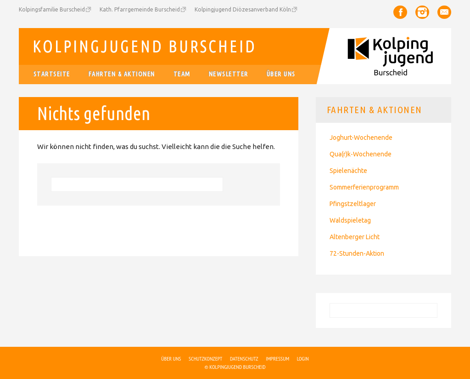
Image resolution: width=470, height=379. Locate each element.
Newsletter (228, 74)
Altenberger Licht (355, 237)
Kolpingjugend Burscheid (145, 46)
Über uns (281, 74)
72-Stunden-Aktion (357, 253)
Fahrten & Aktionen (122, 74)
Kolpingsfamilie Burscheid (52, 9)
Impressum (277, 358)
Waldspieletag (350, 220)
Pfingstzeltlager (353, 203)
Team (181, 74)
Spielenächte (348, 170)
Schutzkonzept (205, 358)
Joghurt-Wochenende (361, 137)
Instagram (422, 12)
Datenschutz (244, 358)
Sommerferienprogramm (364, 187)
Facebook (400, 12)
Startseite (52, 74)
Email (444, 12)
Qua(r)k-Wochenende (361, 154)
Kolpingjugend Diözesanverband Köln (243, 9)
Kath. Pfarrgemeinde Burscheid (140, 9)
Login (303, 358)
